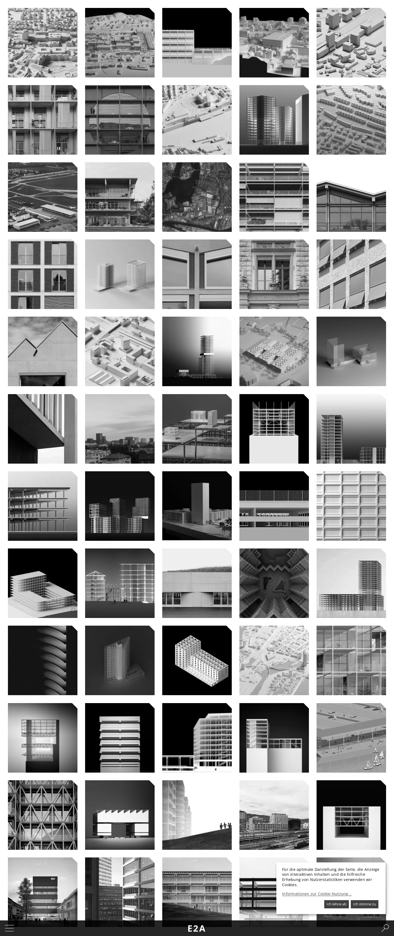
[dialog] (331, 888)
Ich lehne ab (336, 904)
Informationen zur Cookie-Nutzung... (317, 893)
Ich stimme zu (364, 904)
